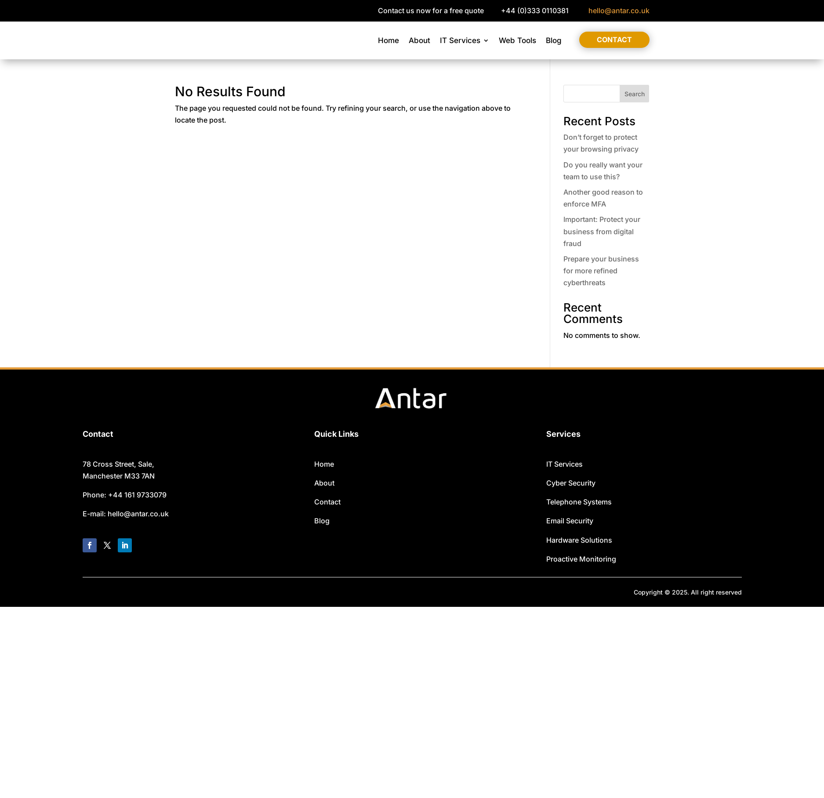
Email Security (569, 520)
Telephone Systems (579, 501)
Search (634, 94)
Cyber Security (570, 483)
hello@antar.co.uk (619, 10)
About (419, 40)
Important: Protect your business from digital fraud (601, 231)
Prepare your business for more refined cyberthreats (601, 270)
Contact (614, 39)
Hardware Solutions (579, 540)
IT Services (460, 40)
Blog (554, 40)
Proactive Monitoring (581, 559)
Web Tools (517, 40)
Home (388, 40)
